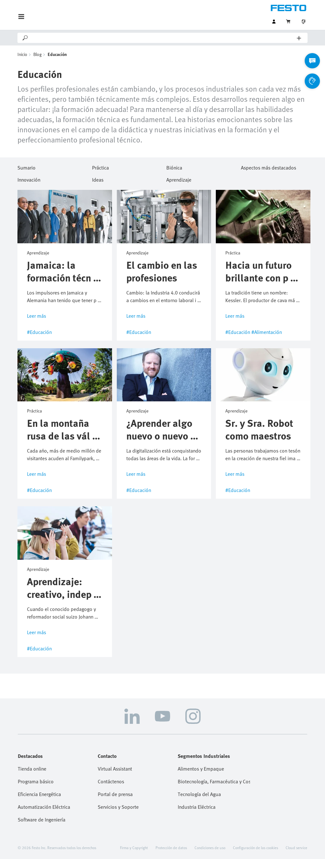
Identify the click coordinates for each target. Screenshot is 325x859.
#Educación (39, 332)
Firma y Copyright (134, 847)
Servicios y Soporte (118, 807)
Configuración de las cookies (255, 847)
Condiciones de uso (210, 847)
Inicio (22, 54)
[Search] (162, 38)
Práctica (100, 167)
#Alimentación (266, 332)
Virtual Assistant (115, 768)
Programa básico (36, 781)
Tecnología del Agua (199, 794)
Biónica (174, 167)
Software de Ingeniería (41, 819)
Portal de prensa (115, 794)
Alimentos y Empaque (201, 768)
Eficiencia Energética (39, 794)
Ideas (97, 179)
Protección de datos (171, 847)
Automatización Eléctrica (44, 807)
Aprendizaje (178, 179)
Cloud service (296, 847)
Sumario (26, 167)
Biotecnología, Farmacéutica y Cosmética (214, 781)
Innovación (28, 179)
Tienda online (32, 768)
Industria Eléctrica (197, 807)
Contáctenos (111, 781)
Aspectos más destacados (268, 167)
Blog (37, 54)
